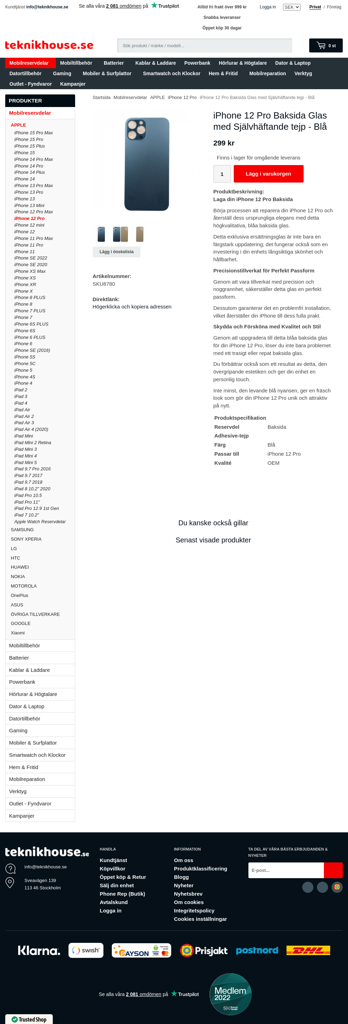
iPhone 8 (23, 304)
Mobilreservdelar (30, 63)
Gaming (63, 73)
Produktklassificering (200, 869)
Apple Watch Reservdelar (40, 521)
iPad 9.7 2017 (28, 475)
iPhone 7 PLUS (29, 310)
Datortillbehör (27, 73)
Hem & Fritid (225, 73)
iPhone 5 (23, 370)
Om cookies (189, 902)
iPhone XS (25, 277)
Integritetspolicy (194, 910)
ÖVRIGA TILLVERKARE (43, 614)
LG (43, 548)
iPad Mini (23, 436)
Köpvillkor (112, 869)
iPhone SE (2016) (32, 350)
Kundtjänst (113, 860)
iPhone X (23, 291)
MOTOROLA (43, 586)
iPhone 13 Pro (28, 192)
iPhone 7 (23, 317)
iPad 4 (20, 403)
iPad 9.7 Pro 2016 (32, 468)
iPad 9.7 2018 (28, 482)
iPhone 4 (23, 383)
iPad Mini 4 (25, 455)
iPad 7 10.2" (26, 515)
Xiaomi (18, 632)
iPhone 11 (24, 251)
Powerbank (197, 63)
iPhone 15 (24, 152)
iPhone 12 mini (29, 225)
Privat (315, 7)
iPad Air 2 (24, 416)
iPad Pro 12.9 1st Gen (36, 508)
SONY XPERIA (43, 539)
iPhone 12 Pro (29, 218)
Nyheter (184, 885)
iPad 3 (20, 396)
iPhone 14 (24, 179)
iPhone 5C (25, 363)
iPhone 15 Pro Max (33, 132)
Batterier (115, 63)
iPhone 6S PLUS (31, 324)
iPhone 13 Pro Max (33, 185)
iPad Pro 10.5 (28, 495)
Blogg (181, 877)
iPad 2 (20, 389)
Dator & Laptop (294, 63)
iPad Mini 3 (25, 449)
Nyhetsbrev (188, 894)
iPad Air (22, 409)
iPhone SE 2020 (30, 264)
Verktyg (303, 73)
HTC (43, 558)
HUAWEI (43, 567)
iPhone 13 (24, 198)
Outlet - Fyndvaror (30, 84)
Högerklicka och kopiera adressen (132, 307)
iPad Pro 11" (27, 502)
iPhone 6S (24, 330)
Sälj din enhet (117, 885)
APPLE (43, 125)
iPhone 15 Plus (29, 146)
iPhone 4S (24, 376)
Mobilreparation (267, 73)
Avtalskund (114, 902)
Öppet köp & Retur (123, 877)
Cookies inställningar (200, 919)
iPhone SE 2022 (30, 258)
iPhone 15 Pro (28, 139)
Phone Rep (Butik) (122, 894)
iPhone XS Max (30, 271)
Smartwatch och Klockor (171, 73)
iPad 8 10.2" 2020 (32, 488)
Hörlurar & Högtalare (243, 63)
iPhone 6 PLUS (29, 337)
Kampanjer (72, 84)
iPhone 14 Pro (28, 166)
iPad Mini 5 (25, 462)
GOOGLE (43, 623)
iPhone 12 (24, 231)
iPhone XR (25, 284)
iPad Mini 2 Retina (32, 442)
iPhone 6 (23, 343)
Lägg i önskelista (116, 251)
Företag (334, 7)
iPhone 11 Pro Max (33, 238)
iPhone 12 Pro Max (33, 211)
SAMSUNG (43, 529)
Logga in (268, 7)
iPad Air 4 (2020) (31, 429)
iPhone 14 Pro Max (33, 159)
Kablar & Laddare (156, 63)
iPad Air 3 (24, 422)
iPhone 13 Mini (29, 205)
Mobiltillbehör (77, 63)
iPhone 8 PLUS (29, 297)
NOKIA (43, 576)
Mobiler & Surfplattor (109, 73)
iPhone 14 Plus (29, 172)
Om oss (183, 860)
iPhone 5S (24, 357)
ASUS (43, 604)
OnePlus (43, 595)
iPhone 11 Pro (28, 245)
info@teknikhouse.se (47, 7)
